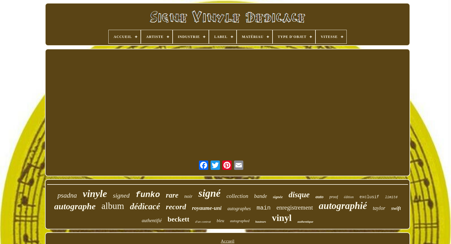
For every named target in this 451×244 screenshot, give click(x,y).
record (176, 207)
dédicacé (145, 206)
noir (188, 196)
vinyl (282, 217)
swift (396, 208)
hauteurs (260, 221)
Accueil (228, 241)
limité (391, 197)
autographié (343, 206)
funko (148, 194)
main (264, 208)
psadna (67, 195)
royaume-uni (206, 208)
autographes (239, 208)
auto (319, 196)
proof (333, 197)
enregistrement (295, 207)
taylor (379, 208)
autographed (239, 221)
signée (278, 197)
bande (260, 196)
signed (121, 195)
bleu (220, 220)
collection (237, 196)
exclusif (369, 197)
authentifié (152, 220)
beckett (179, 219)
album (112, 206)
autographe (75, 206)
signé (209, 193)
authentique (305, 221)
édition (348, 197)
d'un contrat (203, 221)
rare (172, 195)
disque (299, 194)
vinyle (95, 193)
